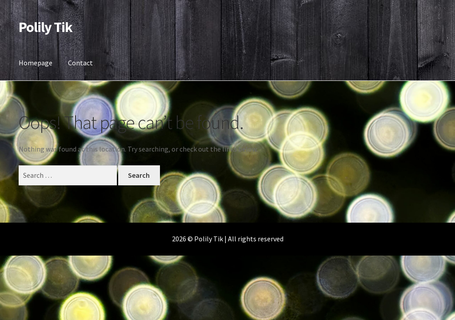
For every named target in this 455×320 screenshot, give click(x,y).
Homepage (35, 62)
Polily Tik (45, 27)
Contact (80, 62)
